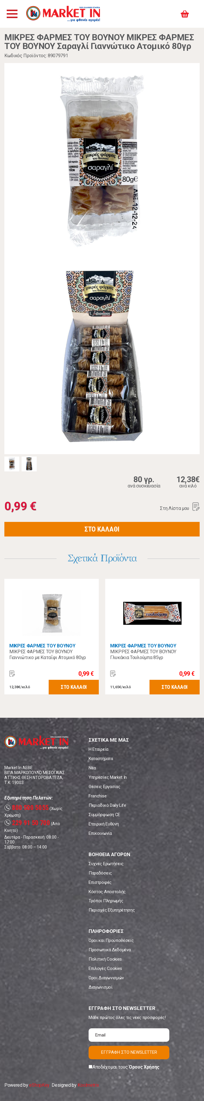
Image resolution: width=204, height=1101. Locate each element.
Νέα (92, 768)
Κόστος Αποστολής (107, 891)
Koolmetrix (88, 1085)
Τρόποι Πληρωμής (106, 900)
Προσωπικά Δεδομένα (110, 949)
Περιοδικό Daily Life (107, 805)
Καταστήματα (101, 758)
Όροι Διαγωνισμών (106, 977)
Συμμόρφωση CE (104, 814)
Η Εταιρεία (98, 749)
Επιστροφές (100, 882)
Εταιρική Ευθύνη (104, 824)
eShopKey (39, 1085)
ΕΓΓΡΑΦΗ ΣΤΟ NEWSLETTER (129, 1052)
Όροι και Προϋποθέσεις (111, 940)
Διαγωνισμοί (100, 987)
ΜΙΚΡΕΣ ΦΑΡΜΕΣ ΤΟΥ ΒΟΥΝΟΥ (42, 646)
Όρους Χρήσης (144, 1067)
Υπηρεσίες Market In (108, 777)
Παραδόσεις (100, 873)
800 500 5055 (26, 808)
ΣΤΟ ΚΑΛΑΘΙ (102, 529)
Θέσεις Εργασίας (104, 786)
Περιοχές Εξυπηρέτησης (112, 910)
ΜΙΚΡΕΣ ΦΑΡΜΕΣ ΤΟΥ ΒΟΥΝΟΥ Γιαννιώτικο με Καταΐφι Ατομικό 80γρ (47, 654)
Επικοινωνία (100, 833)
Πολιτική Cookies (105, 959)
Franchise (97, 796)
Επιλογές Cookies (105, 968)
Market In (63, 14)
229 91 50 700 (27, 823)
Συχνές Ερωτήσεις (106, 863)
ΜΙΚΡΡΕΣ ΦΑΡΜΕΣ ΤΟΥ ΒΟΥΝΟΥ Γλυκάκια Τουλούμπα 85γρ (143, 654)
